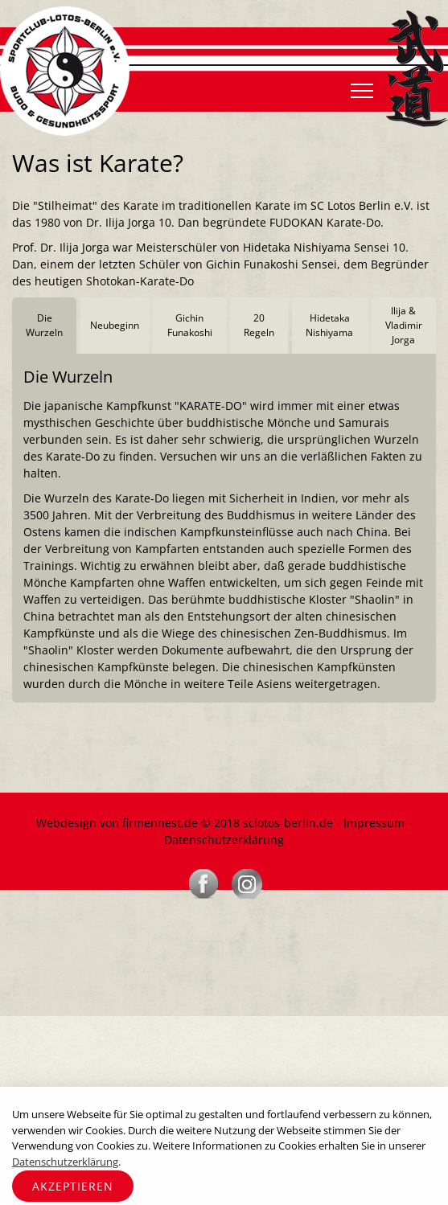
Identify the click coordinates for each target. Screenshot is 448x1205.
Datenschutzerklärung (224, 839)
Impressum (374, 822)
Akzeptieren (72, 1186)
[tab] (44, 326)
